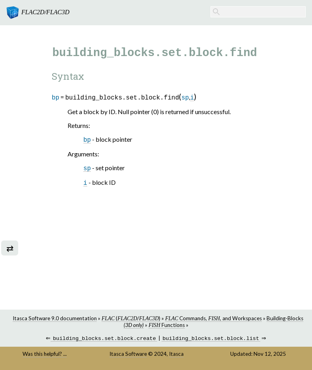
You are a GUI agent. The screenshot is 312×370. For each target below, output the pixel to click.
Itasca (176, 354)
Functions (166, 325)
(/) (130, 318)
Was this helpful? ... (45, 354)
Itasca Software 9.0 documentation (55, 318)
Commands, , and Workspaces (213, 318)
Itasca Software (128, 354)
